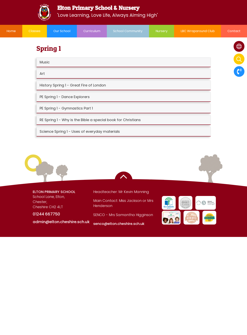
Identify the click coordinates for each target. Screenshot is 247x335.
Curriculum (91, 31)
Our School (61, 31)
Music (45, 62)
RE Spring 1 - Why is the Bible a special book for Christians (90, 119)
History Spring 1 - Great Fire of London (73, 85)
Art (42, 73)
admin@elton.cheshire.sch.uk (61, 222)
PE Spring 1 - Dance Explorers (65, 96)
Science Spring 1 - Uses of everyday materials (80, 131)
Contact (233, 31)
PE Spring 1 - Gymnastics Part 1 (66, 108)
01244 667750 (46, 214)
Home (11, 31)
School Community (128, 31)
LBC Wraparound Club (198, 31)
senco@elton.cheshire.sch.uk (118, 223)
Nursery (162, 31)
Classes (34, 31)
